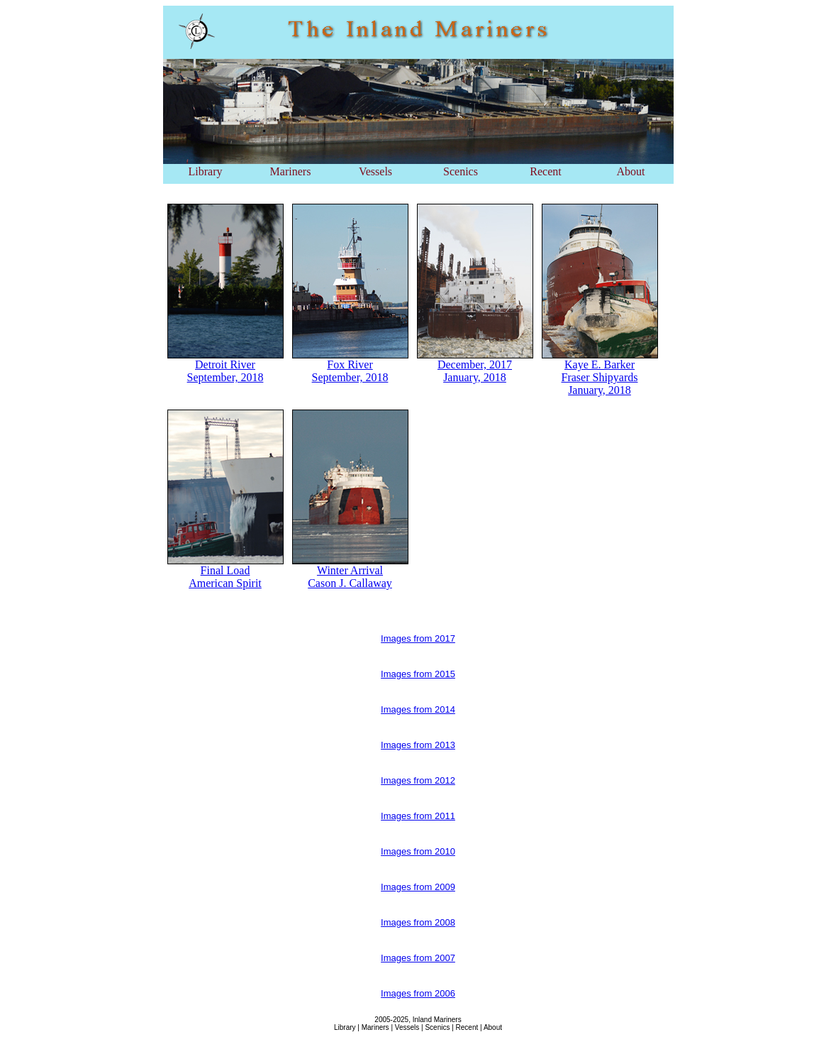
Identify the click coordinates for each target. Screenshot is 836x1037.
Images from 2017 (418, 638)
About (631, 171)
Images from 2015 (418, 674)
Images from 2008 (418, 922)
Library (206, 171)
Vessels (375, 171)
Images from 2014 (418, 709)
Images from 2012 (418, 780)
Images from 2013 (418, 745)
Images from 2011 (418, 816)
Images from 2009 (418, 887)
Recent (545, 171)
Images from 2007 (418, 958)
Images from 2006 (418, 993)
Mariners (290, 171)
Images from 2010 (418, 851)
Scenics (460, 171)
